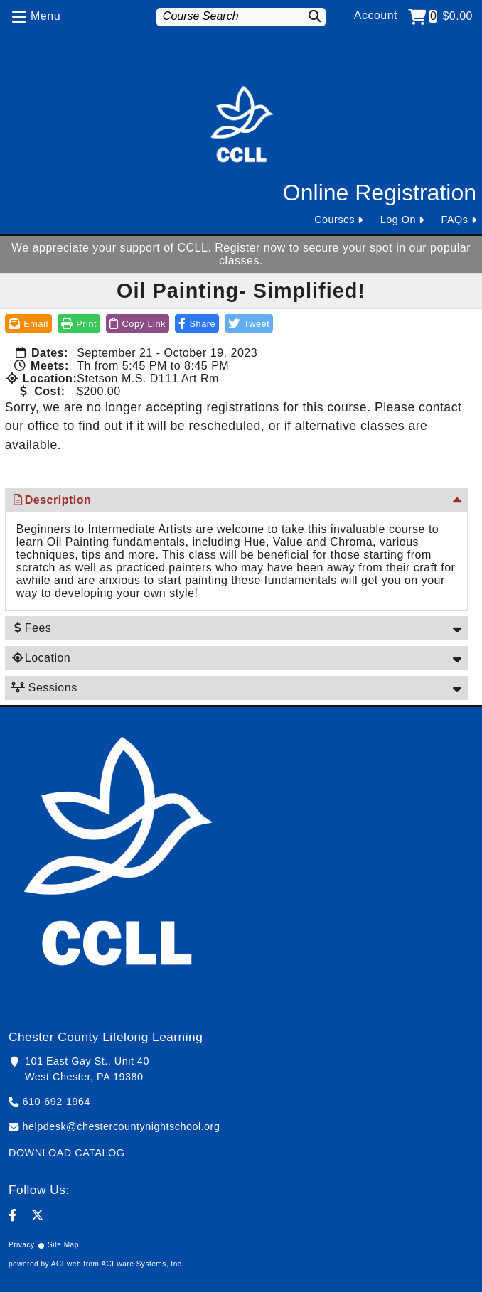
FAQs (454, 219)
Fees (31, 628)
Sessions (44, 688)
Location (41, 658)
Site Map (63, 1245)
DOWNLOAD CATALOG (66, 1152)
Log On (398, 219)
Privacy (22, 1245)
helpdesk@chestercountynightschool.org (121, 1126)
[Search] (312, 16)
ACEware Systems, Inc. (142, 1264)
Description (51, 500)
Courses (334, 219)
